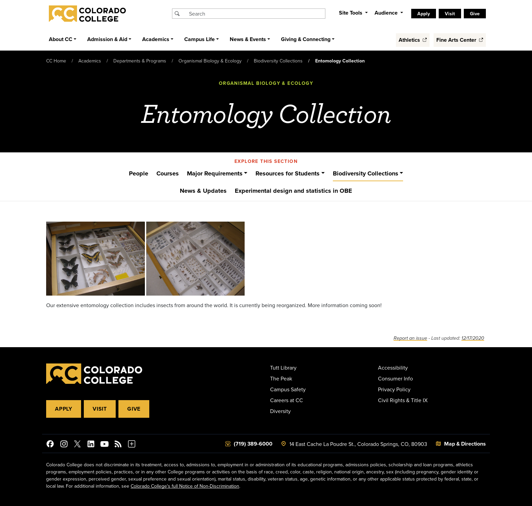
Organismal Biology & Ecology (210, 60)
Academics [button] (155, 39)
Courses (167, 173)
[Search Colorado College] (256, 13)
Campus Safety (288, 389)
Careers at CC (286, 400)
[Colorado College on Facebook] (50, 445)
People (138, 173)
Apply (423, 13)
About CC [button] (60, 39)
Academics (89, 60)
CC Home (56, 60)
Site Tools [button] (351, 13)
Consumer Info (395, 378)
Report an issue (410, 338)
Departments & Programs (139, 60)
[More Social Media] (132, 445)
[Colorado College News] (118, 445)
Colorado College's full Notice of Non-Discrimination (185, 486)
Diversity (280, 411)
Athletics (413, 40)
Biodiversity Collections (278, 60)
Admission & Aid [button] (107, 39)
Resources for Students (287, 173)
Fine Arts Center (459, 40)
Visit (450, 13)
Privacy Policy (394, 389)
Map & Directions (465, 444)
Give (475, 13)
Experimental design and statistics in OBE (293, 190)
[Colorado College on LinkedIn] (91, 445)
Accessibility (393, 367)
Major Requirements (215, 173)
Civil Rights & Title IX (403, 400)
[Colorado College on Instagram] (64, 445)
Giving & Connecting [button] (305, 39)
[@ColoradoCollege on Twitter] (77, 445)
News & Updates (203, 190)
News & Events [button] (248, 39)
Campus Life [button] (199, 39)
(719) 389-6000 (253, 444)
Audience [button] (387, 13)
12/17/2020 (472, 338)
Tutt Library (283, 367)
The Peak (281, 378)
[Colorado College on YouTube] (104, 445)
